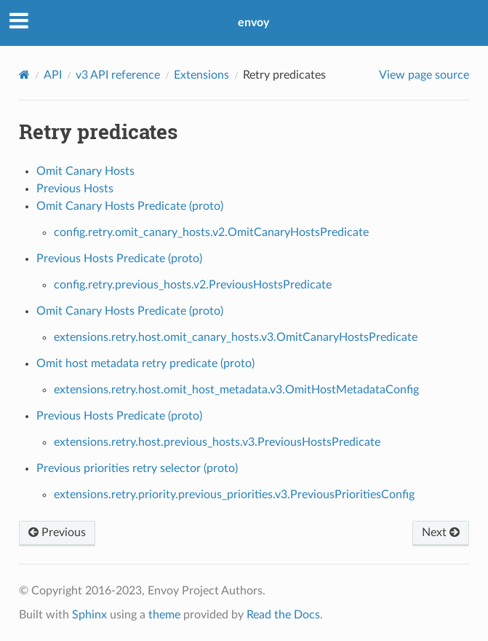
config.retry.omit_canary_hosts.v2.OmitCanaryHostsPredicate (211, 232)
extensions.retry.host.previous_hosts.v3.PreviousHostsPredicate (217, 442)
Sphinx (89, 615)
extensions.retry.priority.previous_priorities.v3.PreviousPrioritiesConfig (234, 494)
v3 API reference (118, 75)
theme (164, 615)
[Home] (24, 74)
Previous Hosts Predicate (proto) (119, 258)
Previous (57, 532)
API (53, 75)
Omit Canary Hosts (85, 171)
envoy (253, 22)
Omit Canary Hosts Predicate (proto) (129, 206)
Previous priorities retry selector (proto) (137, 468)
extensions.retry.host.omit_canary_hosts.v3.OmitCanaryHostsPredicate (235, 337)
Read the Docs (283, 615)
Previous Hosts (74, 188)
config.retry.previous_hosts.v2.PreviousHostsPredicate (193, 285)
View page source (424, 75)
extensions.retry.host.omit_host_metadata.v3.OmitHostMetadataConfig (236, 390)
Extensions (201, 75)
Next (441, 532)
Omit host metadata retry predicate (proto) (145, 363)
